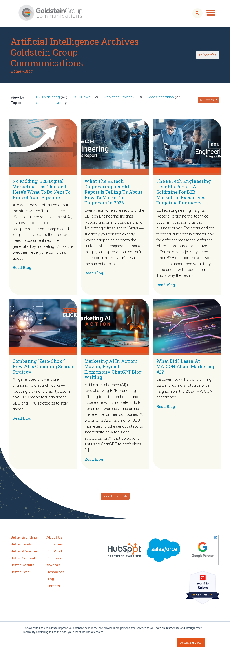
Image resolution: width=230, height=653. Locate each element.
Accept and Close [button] (190, 642)
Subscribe (208, 55)
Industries (54, 544)
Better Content (23, 558)
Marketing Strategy (119, 97)
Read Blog (22, 267)
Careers (53, 585)
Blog (28, 71)
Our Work (54, 551)
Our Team (54, 558)
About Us (54, 537)
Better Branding (24, 537)
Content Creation (50, 103)
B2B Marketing (48, 97)
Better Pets (20, 571)
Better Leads (21, 544)
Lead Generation (160, 97)
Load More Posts (115, 496)
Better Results (22, 565)
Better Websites (24, 551)
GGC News (82, 97)
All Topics (207, 100)
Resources (55, 571)
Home (16, 71)
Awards (53, 565)
